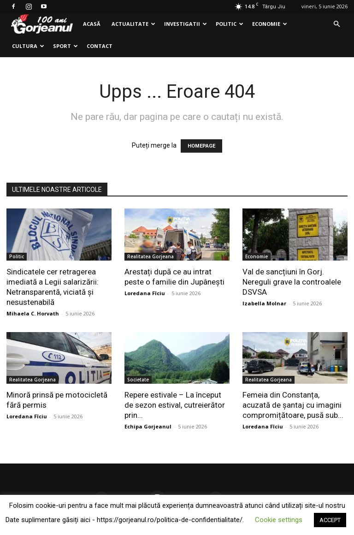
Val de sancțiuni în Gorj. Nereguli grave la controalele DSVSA (291, 282)
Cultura (28, 45)
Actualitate (133, 23)
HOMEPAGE (201, 146)
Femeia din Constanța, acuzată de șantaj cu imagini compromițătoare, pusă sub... (292, 405)
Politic (229, 23)
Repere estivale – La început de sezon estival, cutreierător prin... (174, 405)
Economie (269, 23)
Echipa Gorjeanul (147, 426)
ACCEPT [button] (330, 520)
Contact (99, 45)
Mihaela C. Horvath (32, 313)
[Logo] (41, 24)
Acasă (91, 23)
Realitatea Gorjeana (150, 256)
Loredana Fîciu (144, 293)
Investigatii (185, 23)
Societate (138, 379)
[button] (336, 24)
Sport (65, 45)
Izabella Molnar (264, 303)
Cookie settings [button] (278, 520)
